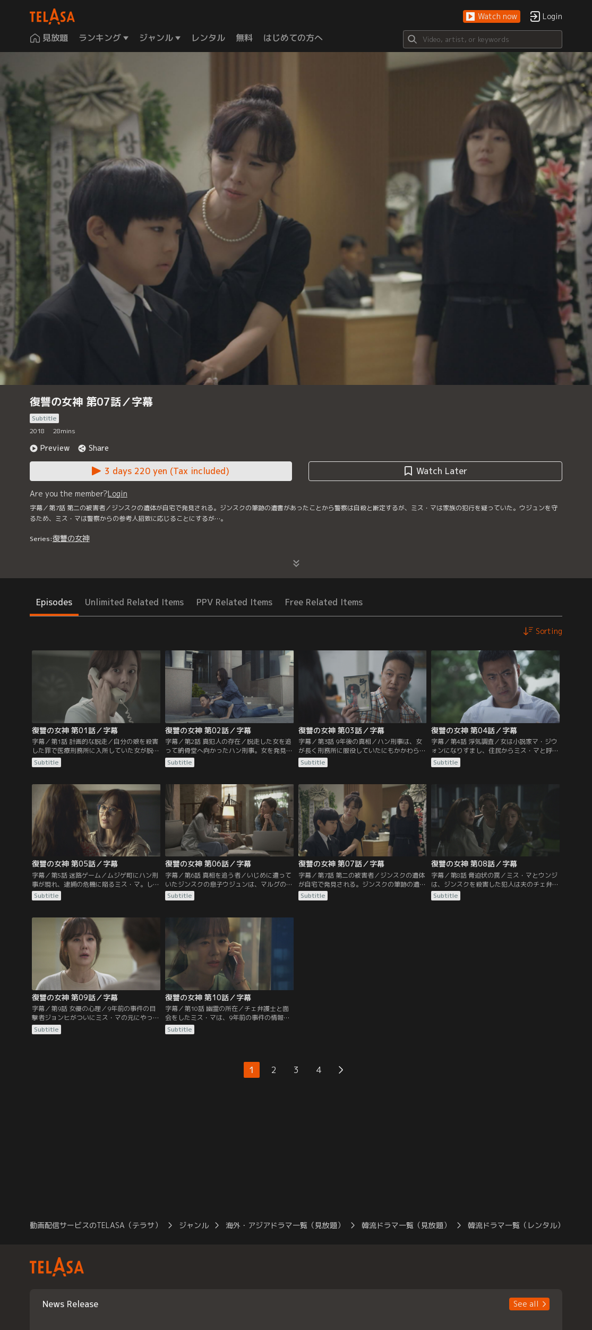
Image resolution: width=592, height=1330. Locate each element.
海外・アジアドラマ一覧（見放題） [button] (285, 1225)
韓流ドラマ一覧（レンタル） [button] (516, 1225)
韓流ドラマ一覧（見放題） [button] (406, 1225)
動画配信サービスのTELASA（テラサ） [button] (96, 1225)
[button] (491, 16)
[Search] (482, 39)
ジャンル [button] (194, 1225)
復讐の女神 (71, 538)
